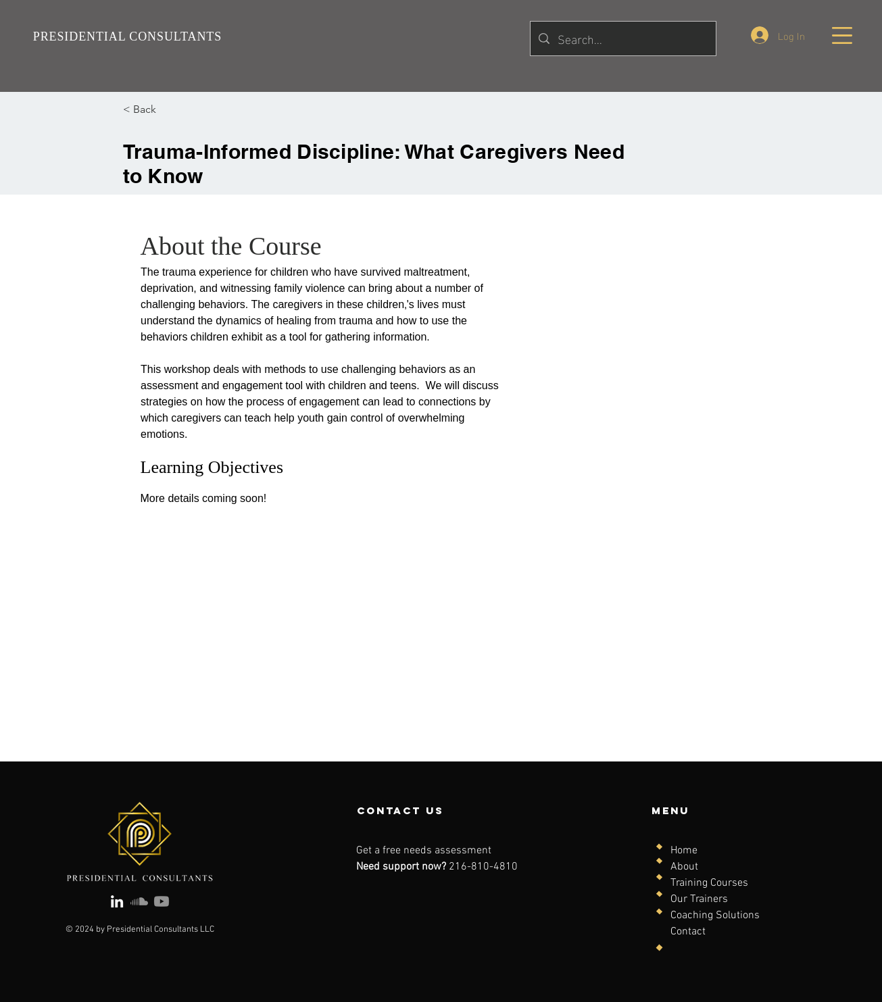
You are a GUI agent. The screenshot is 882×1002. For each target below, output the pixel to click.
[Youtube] (161, 901)
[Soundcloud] (139, 901)
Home (683, 850)
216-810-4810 (483, 867)
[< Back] (160, 109)
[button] (842, 35)
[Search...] (622, 38)
